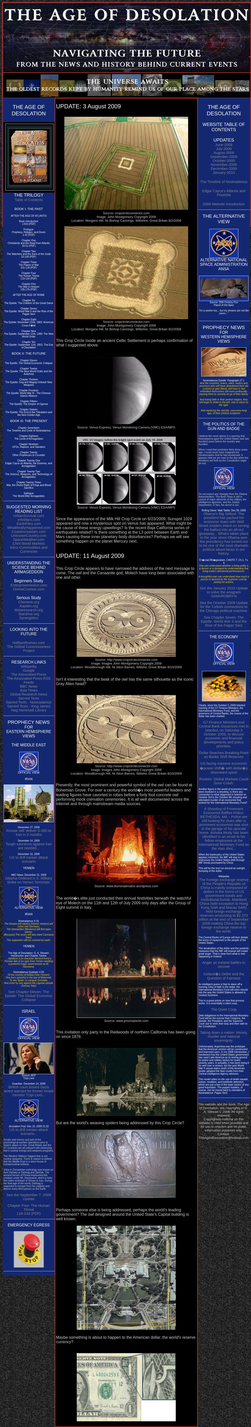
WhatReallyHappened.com (28, 528)
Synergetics (28, 618)
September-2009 (223, 157)
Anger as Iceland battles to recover (223, 965)
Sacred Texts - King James (28, 706)
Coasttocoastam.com (29, 532)
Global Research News (28, 694)
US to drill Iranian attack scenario (28, 859)
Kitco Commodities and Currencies (29, 549)
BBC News (29, 686)
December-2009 (224, 169)
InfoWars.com (29, 520)
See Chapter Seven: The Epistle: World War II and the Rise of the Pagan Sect (224, 621)
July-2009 (224, 149)
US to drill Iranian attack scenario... (28, 1132)
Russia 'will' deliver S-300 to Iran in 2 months (28, 833)
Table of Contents (29, 200)
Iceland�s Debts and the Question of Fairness (223, 976)
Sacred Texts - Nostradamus (29, 702)
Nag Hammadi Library (29, 710)
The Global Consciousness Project (28, 649)
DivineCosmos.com (28, 589)
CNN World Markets (29, 544)
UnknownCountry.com (28, 536)
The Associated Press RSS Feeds (28, 680)
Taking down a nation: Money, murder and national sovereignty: (224, 1036)
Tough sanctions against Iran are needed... (29, 846)
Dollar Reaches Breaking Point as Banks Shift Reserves (224, 755)
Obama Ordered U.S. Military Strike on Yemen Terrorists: (28, 880)
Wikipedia (29, 666)
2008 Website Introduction (224, 204)
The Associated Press (28, 674)
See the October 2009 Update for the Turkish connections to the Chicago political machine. (224, 607)
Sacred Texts (28, 698)
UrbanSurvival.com (28, 516)
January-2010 (224, 173)
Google (28, 670)
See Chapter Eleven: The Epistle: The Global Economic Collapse (28, 996)
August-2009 (223, 153)
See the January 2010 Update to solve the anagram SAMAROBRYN (224, 592)
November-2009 (224, 165)
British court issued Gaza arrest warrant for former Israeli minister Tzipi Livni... (28, 1091)
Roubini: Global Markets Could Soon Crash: (224, 781)
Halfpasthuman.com (29, 643)
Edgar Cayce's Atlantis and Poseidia (224, 193)
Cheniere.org (28, 602)
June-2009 (223, 145)
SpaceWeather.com (29, 540)
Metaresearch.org (29, 610)
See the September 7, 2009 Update (28, 1197)
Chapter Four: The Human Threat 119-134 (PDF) (29, 1209)
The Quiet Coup (223, 1009)
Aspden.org (29, 606)
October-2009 (224, 161)
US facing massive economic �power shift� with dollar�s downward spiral (224, 767)
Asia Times (29, 690)
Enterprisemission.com (28, 585)
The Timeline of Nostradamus (223, 182)
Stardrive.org (28, 614)
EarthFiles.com (29, 524)
